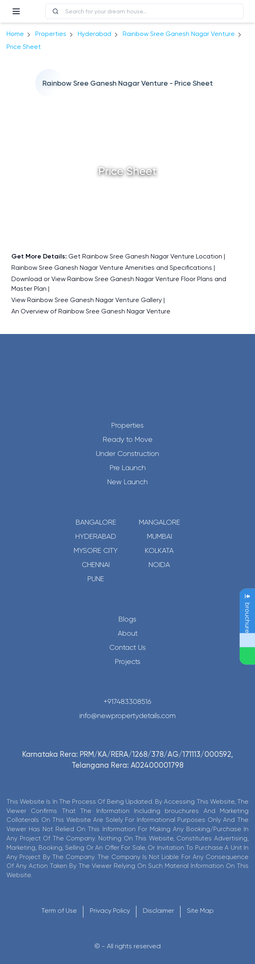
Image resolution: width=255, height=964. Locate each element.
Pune (95, 579)
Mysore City (96, 550)
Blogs (127, 619)
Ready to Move (128, 439)
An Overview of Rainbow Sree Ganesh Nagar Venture (90, 311)
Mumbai (159, 536)
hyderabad (94, 34)
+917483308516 (127, 701)
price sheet (23, 46)
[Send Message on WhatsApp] (247, 656)
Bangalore (96, 522)
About (128, 633)
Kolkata (159, 550)
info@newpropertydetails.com (127, 716)
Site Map (200, 910)
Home (15, 34)
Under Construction (127, 453)
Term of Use (59, 910)
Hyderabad (95, 536)
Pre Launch (128, 468)
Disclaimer (158, 910)
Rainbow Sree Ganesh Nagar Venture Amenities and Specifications (111, 267)
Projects (127, 661)
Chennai (96, 565)
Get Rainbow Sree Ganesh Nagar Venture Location (145, 256)
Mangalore (159, 522)
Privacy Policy (110, 910)
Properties (50, 34)
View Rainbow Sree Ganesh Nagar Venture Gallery (86, 300)
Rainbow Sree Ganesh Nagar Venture (179, 34)
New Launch (127, 482)
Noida (159, 565)
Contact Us (127, 647)
